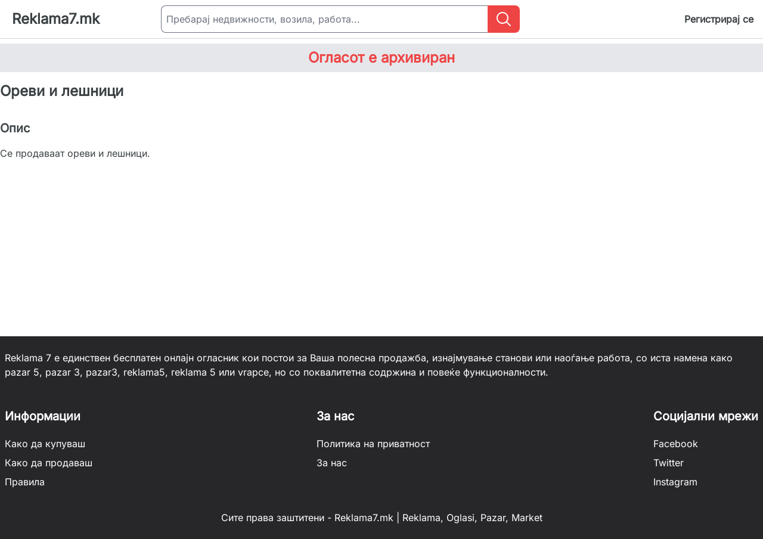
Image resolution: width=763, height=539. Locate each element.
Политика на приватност (373, 444)
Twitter (668, 463)
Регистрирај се (718, 19)
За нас (332, 463)
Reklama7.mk (56, 18)
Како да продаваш (48, 463)
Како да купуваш (45, 444)
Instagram (675, 482)
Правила (25, 482)
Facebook (675, 444)
